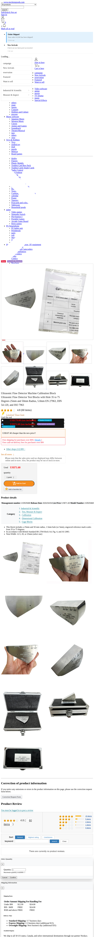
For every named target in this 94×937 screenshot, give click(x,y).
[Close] (2, 864)
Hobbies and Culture (19, 112)
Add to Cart (19, 483)
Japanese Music (17, 119)
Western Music (17, 121)
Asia (13, 137)
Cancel (4, 877)
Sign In (4, 15)
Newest (20, 837)
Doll (13, 147)
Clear (64, 841)
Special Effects (41, 100)
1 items (88, 825)
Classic (14, 124)
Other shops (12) (15, 449)
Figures (14, 161)
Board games (16, 154)
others (13, 103)
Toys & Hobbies (13, 140)
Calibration (26, 515)
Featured (6, 77)
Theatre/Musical (18, 130)
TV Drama (39, 96)
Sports (14, 107)
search (4, 10)
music (37, 98)
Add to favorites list (13, 488)
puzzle (14, 149)
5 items (88, 819)
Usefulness (48, 837)
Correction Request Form (11, 797)
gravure (14, 114)
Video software (41, 89)
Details (38, 440)
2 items (88, 822)
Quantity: (7, 870)
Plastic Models (17, 163)
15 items (88, 816)
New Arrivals (8, 68)
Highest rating (33, 837)
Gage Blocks (27, 522)
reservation (7, 72)
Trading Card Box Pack (21, 165)
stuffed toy (15, 144)
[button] (47, 26)
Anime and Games (19, 126)
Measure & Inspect (11, 95)
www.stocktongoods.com (14, 2)
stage (13, 105)
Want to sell (8, 81)
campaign (7, 63)
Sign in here (39, 62)
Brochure (15, 263)
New (28, 420)
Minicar (14, 151)
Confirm (13, 877)
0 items (88, 828)
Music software (12, 117)
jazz (13, 133)
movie (37, 93)
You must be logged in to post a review (17, 810)
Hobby (14, 158)
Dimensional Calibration (32, 518)
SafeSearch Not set (9, 12)
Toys (13, 142)
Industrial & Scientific (12, 90)
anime (37, 91)
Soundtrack (16, 128)
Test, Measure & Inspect (32, 512)
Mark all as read (7, 29)
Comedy (14, 110)
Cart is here (39, 68)
